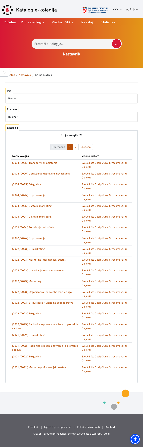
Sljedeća (86, 147)
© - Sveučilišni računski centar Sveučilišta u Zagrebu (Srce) (71, 433)
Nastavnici (25, 75)
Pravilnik (33, 427)
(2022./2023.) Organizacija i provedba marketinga (42, 292)
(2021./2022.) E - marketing (28, 335)
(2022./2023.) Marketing (26, 281)
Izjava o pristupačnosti (57, 427)
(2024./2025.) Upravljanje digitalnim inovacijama (41, 173)
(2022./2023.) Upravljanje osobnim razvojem (38, 270)
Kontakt (110, 427)
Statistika (108, 22)
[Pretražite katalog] (116, 43)
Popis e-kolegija (32, 22)
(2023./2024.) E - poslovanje (28, 238)
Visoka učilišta (62, 22)
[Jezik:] (117, 10)
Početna (10, 22)
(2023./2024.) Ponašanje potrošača (33, 227)
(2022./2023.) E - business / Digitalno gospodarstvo (42, 302)
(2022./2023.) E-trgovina (26, 313)
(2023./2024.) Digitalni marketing (31, 216)
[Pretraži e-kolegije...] (77, 44)
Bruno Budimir (43, 75)
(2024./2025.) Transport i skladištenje (34, 163)
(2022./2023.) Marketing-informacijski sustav (39, 259)
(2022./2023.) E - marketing (28, 249)
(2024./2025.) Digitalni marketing (31, 206)
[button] (132, 9)
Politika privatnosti (88, 427)
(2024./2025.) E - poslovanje (28, 195)
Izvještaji (87, 22)
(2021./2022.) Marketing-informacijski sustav (39, 367)
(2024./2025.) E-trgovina (26, 184)
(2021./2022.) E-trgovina (26, 356)
